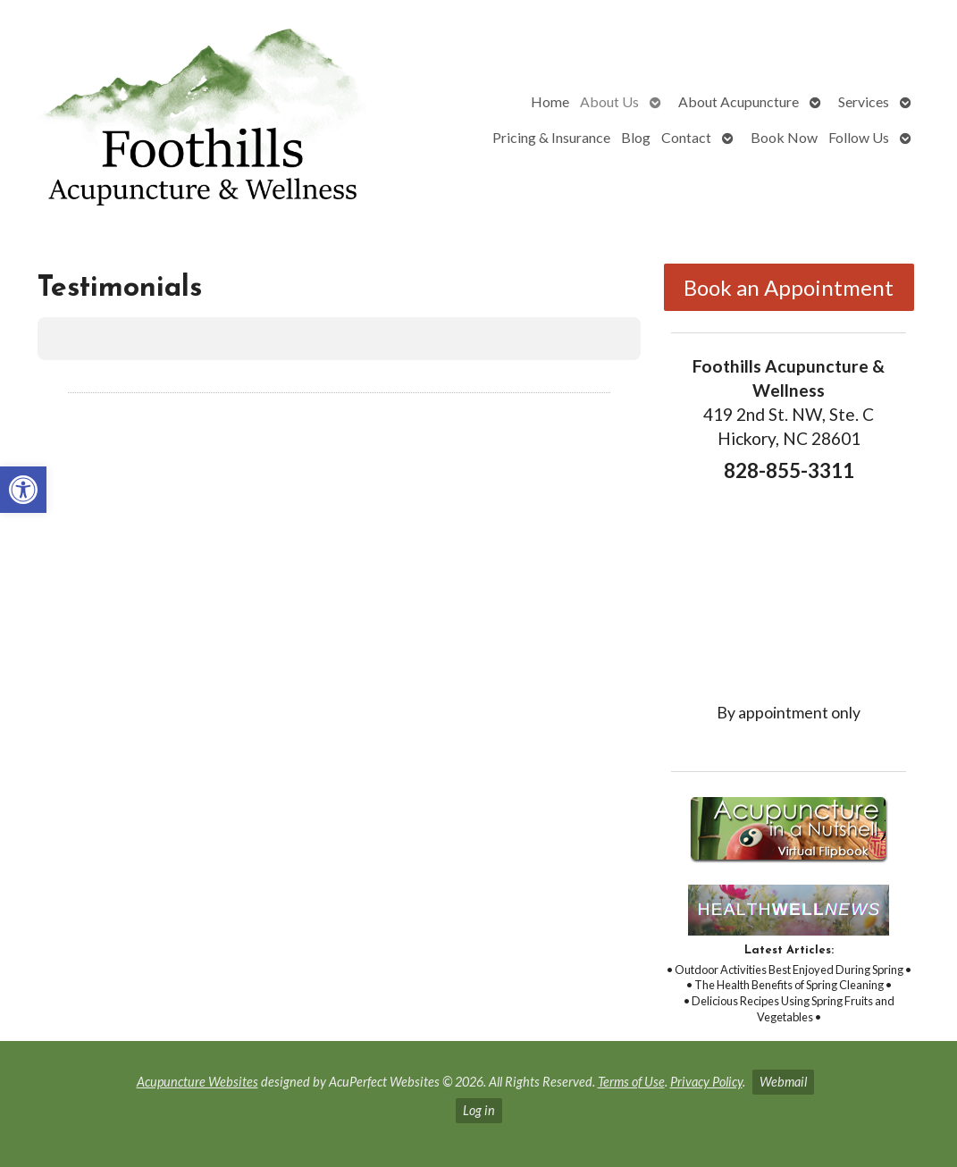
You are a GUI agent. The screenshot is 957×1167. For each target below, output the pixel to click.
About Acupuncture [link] (738, 101)
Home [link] (550, 101)
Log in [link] (479, 1110)
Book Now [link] (784, 137)
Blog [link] (636, 137)
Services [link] (863, 101)
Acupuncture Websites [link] (197, 1081)
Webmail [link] (783, 1081)
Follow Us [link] (858, 137)
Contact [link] (686, 137)
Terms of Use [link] (631, 1081)
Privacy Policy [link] (706, 1081)
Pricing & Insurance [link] (551, 137)
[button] (37, 378)
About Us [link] (609, 101)
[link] (23, 489)
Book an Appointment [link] (789, 287)
